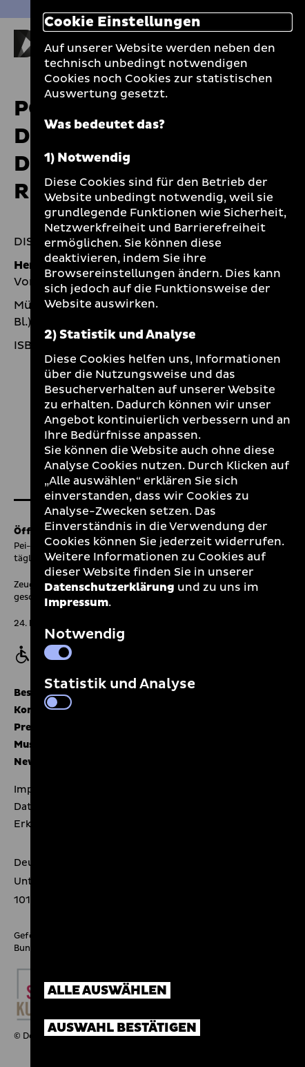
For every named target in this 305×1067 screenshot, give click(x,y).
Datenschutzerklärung (109, 587)
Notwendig (84, 642)
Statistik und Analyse (119, 692)
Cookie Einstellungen (122, 22)
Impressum (76, 603)
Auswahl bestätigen (122, 1028)
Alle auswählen (107, 991)
